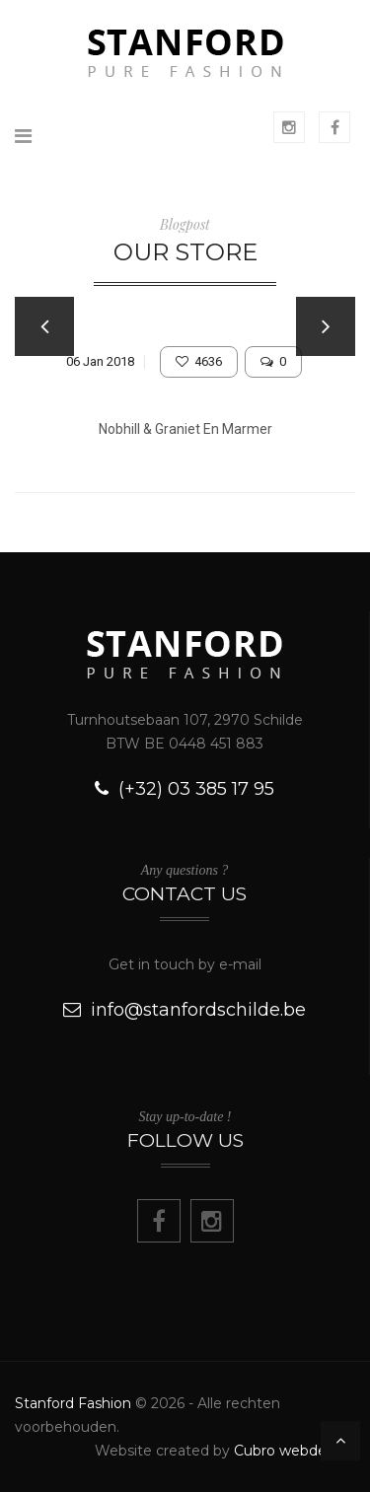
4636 (199, 361)
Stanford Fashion (73, 1403)
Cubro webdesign (294, 1450)
